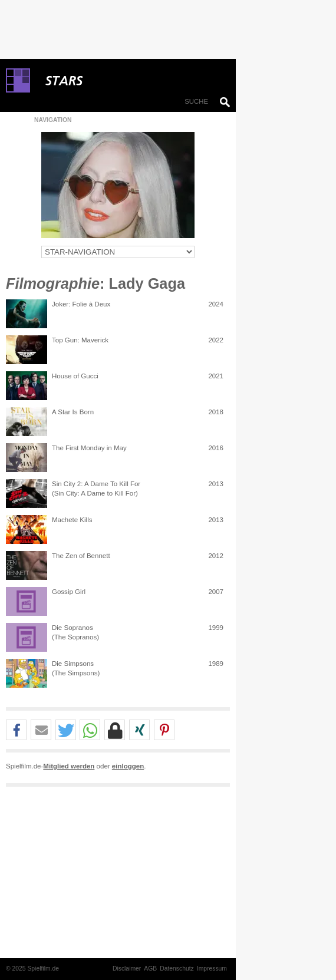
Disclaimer (127, 968)
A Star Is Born (73, 411)
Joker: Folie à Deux (81, 304)
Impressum (212, 968)
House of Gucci (75, 376)
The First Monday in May (89, 447)
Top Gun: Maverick (80, 340)
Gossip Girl (68, 591)
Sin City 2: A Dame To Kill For (96, 483)
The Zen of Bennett (81, 555)
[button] (16, 730)
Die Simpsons (73, 663)
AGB (150, 968)
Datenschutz (177, 968)
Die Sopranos (72, 627)
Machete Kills (72, 519)
